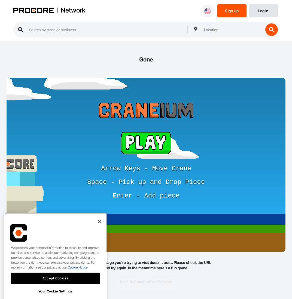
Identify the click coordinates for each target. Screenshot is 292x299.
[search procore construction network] (105, 30)
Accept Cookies (55, 283)
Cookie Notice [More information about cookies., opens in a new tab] (77, 272)
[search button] (271, 29)
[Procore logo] (33, 11)
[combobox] (232, 30)
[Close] (100, 226)
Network (73, 10)
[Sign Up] (232, 10)
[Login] (263, 10)
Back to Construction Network (146, 281)
